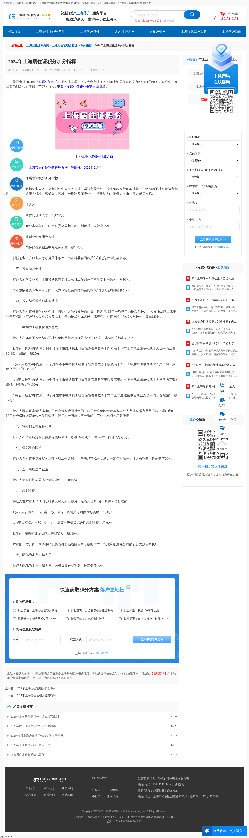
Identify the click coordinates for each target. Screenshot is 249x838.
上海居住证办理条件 (50, 31)
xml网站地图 (100, 778)
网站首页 (13, 31)
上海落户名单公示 (152, 20)
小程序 (96, 796)
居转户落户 (157, 31)
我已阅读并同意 (93, 653)
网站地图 (67, 795)
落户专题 (169, 20)
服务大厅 (113, 796)
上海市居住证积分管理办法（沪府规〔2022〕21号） (66, 167)
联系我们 (49, 795)
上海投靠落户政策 (194, 31)
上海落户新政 (232, 31)
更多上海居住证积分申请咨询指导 (81, 87)
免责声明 (67, 788)
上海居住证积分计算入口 (95, 156)
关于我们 (31, 788)
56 (101, 70)
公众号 (96, 790)
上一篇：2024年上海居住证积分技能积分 (30, 688)
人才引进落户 (124, 31)
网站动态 (49, 788)
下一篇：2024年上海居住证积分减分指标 (30, 695)
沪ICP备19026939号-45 (142, 817)
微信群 (114, 790)
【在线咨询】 (158, 673)
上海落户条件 (90, 31)
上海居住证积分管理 (64, 45)
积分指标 (86, 45)
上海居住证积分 (46, 82)
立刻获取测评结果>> (213, 239)
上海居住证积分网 (37, 45)
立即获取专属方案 (152, 639)
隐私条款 (31, 795)
